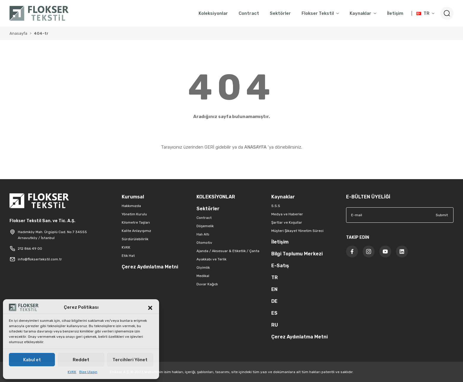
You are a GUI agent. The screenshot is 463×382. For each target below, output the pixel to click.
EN (274, 289)
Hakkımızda (131, 206)
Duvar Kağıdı (207, 284)
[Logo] (39, 13)
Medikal (202, 276)
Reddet (81, 359)
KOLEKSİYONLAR (215, 197)
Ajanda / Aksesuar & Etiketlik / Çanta (227, 251)
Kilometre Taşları (136, 222)
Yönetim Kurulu (134, 214)
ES (274, 313)
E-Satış (280, 265)
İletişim (279, 242)
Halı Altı (202, 234)
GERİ (209, 147)
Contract (204, 218)
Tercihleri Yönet (130, 359)
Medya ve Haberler (287, 214)
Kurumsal (133, 197)
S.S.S (275, 206)
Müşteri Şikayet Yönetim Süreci (297, 231)
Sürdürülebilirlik (135, 239)
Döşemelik (205, 226)
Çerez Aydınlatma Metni (150, 267)
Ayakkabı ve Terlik (211, 259)
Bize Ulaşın (88, 372)
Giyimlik (203, 267)
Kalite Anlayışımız (136, 231)
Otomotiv (204, 243)
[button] (150, 307)
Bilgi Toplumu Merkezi (297, 254)
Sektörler (208, 208)
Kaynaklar (283, 197)
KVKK (72, 372)
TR (274, 277)
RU (274, 325)
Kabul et (32, 359)
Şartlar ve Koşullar (286, 222)
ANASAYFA (255, 147)
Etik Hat (128, 256)
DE (274, 301)
